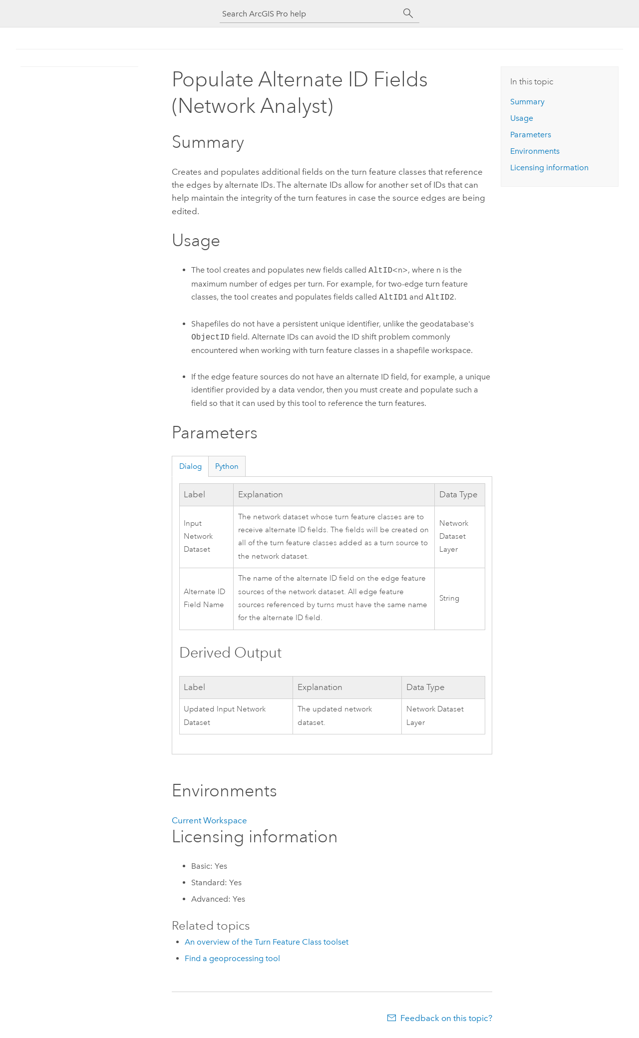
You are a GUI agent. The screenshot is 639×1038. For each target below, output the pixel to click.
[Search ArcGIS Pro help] (309, 13)
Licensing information (549, 167)
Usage (521, 118)
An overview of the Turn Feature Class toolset (266, 942)
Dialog (190, 466)
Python (227, 466)
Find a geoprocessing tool (232, 958)
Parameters (530, 134)
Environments (535, 151)
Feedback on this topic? (446, 1018)
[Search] (408, 13)
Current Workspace (209, 820)
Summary (527, 101)
